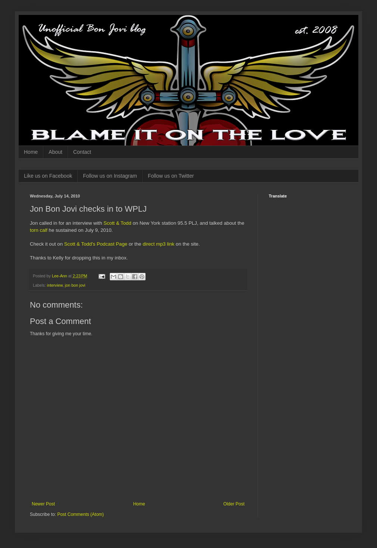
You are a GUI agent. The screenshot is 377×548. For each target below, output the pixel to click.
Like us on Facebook (48, 176)
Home (31, 152)
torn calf (38, 230)
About (55, 152)
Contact (82, 152)
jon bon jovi (75, 285)
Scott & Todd (117, 223)
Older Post (233, 504)
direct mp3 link (158, 244)
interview (55, 285)
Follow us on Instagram (110, 176)
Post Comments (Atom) (80, 514)
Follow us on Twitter (171, 176)
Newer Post (43, 504)
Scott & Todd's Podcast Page (95, 244)
